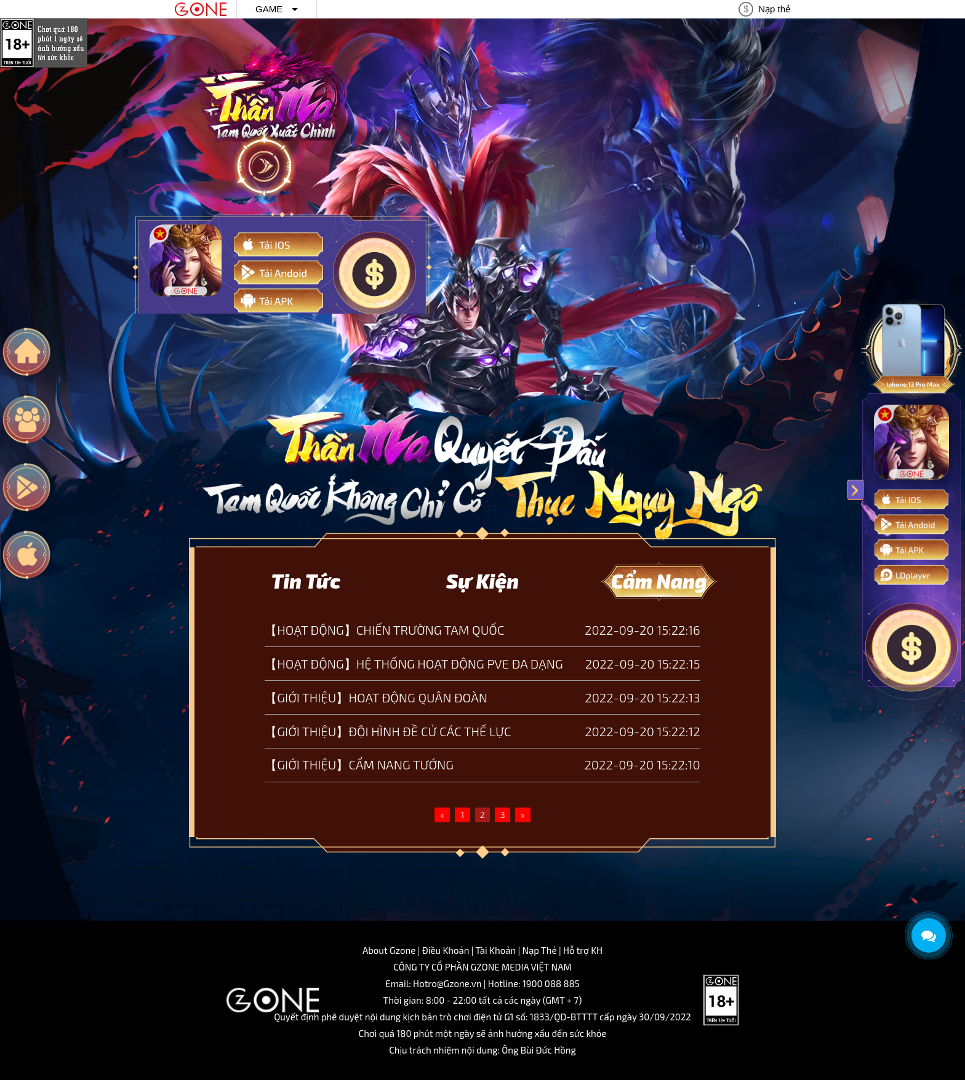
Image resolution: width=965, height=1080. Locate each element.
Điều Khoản (446, 950)
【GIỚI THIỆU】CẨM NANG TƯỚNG (359, 764)
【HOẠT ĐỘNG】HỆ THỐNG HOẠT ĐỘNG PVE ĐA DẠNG (414, 663)
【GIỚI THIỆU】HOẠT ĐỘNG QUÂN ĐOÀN (376, 697)
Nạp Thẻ (540, 950)
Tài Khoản (496, 950)
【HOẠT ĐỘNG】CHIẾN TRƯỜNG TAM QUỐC (384, 629)
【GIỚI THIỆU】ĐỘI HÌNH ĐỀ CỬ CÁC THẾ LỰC (388, 731)
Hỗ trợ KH (583, 950)
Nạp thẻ (774, 9)
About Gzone (388, 950)
